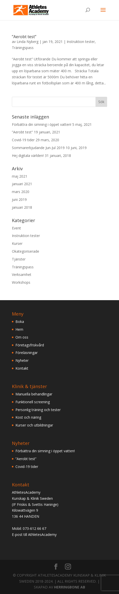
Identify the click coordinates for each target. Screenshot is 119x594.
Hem (19, 329)
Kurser (17, 243)
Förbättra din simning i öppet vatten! (41, 124)
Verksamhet (21, 274)
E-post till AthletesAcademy (34, 534)
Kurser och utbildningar (34, 425)
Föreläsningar (26, 352)
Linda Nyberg (27, 41)
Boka (19, 321)
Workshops (21, 282)
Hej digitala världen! (28, 155)
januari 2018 (22, 207)
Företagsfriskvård (29, 345)
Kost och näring (28, 417)
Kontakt (21, 368)
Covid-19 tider (23, 139)
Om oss (21, 337)
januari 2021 (22, 183)
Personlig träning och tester (38, 409)
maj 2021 (19, 176)
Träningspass (23, 47)
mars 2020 (20, 191)
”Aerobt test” (24, 36)
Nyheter (22, 360)
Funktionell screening (32, 401)
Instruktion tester (81, 41)
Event (16, 228)
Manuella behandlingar (33, 394)
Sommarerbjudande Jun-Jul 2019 (38, 147)
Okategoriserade (25, 251)
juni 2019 (19, 199)
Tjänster (19, 259)
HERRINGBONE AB (69, 587)
